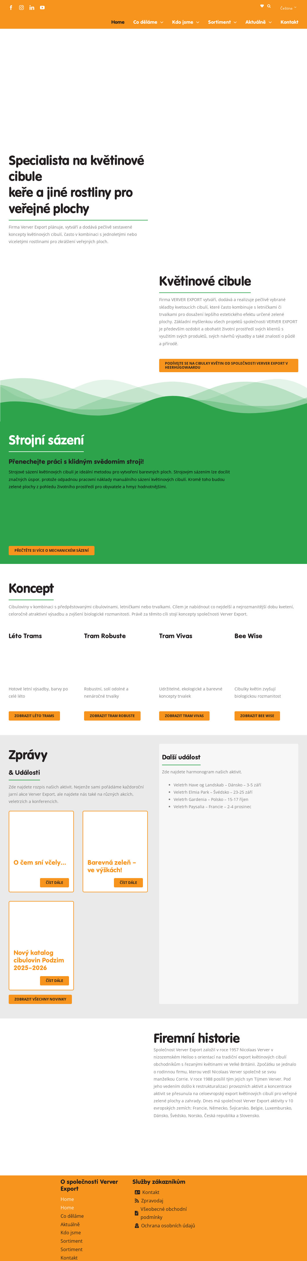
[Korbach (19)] (191, 644)
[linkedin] (32, 7)
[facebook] (11, 7)
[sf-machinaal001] (44, 498)
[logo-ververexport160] (20, 17)
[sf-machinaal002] (123, 498)
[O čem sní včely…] (41, 815)
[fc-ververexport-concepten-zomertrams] (40, 644)
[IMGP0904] (116, 644)
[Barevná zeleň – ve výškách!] (115, 815)
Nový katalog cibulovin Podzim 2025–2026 (39, 960)
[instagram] (21, 7)
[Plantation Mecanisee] (228, 155)
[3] (78, 278)
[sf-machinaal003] (203, 498)
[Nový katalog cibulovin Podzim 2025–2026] (41, 905)
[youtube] (42, 7)
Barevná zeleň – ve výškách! (112, 866)
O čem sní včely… (40, 862)
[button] (269, 6)
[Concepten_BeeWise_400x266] (266, 644)
